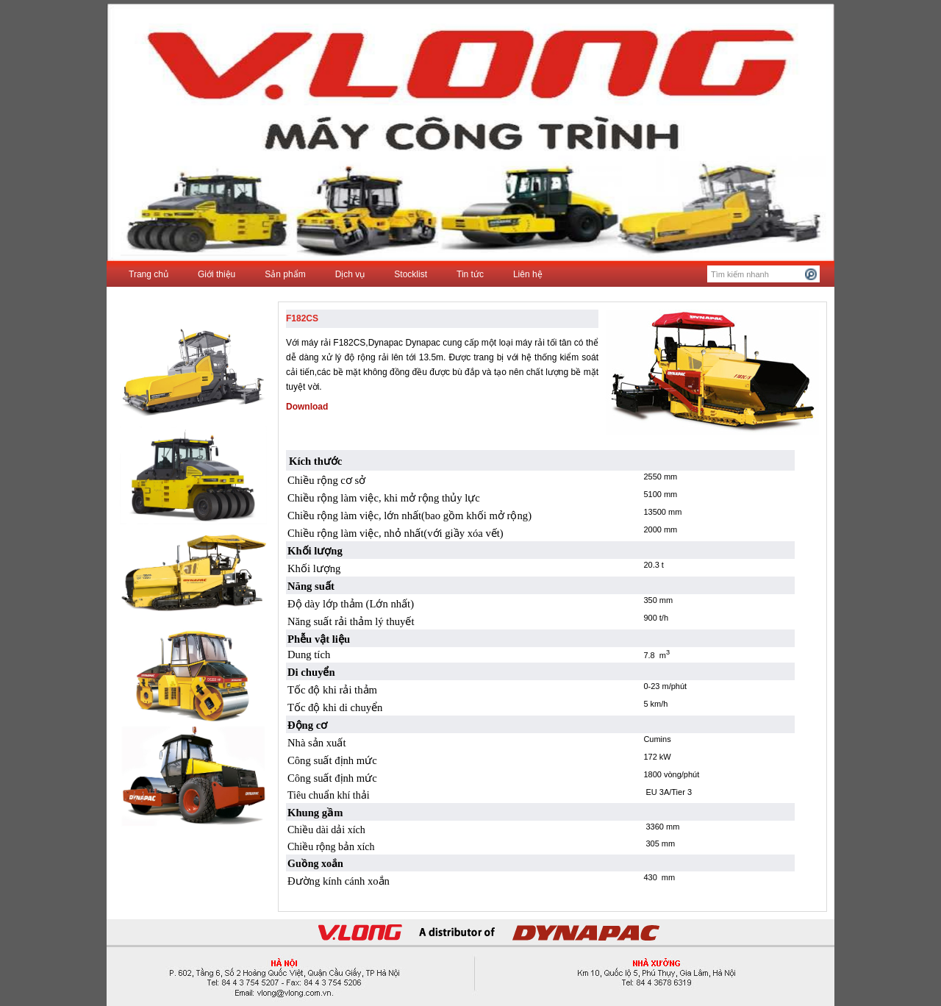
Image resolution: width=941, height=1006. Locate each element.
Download (307, 407)
